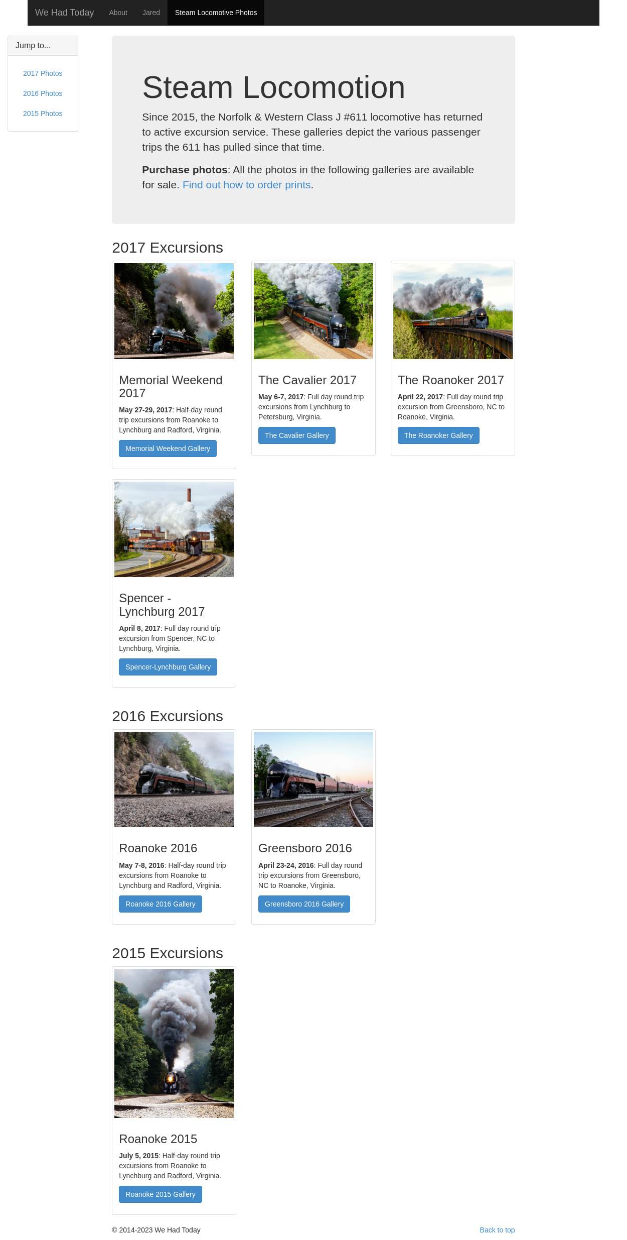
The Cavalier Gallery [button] (297, 435)
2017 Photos (43, 73)
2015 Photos (43, 113)
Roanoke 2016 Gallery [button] (160, 904)
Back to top (497, 1230)
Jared (151, 13)
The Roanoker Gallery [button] (438, 435)
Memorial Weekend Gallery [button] (167, 448)
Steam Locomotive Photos (216, 13)
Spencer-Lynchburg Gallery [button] (168, 667)
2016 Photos (43, 93)
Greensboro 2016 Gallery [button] (304, 904)
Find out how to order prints (247, 184)
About (118, 13)
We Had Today (64, 13)
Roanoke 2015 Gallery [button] (160, 1194)
